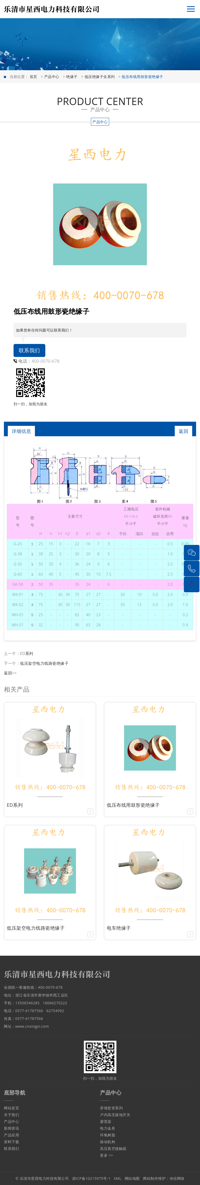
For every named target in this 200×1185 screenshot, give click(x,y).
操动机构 (107, 1141)
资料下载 (11, 1141)
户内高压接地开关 (115, 1114)
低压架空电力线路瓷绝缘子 (44, 663)
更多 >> (106, 1155)
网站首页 (11, 1107)
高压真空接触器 (113, 1148)
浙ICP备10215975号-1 (91, 1178)
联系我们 (29, 350)
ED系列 (26, 653)
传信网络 (177, 1178)
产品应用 (11, 1134)
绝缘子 (72, 76)
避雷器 (105, 1121)
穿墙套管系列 (111, 1107)
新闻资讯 (11, 1128)
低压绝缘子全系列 (100, 76)
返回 (183, 431)
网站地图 (132, 1178)
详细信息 (21, 431)
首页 (33, 76)
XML (118, 1178)
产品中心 (51, 76)
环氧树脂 (107, 1134)
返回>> (10, 672)
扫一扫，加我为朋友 (31, 403)
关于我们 (11, 1114)
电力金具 (107, 1128)
